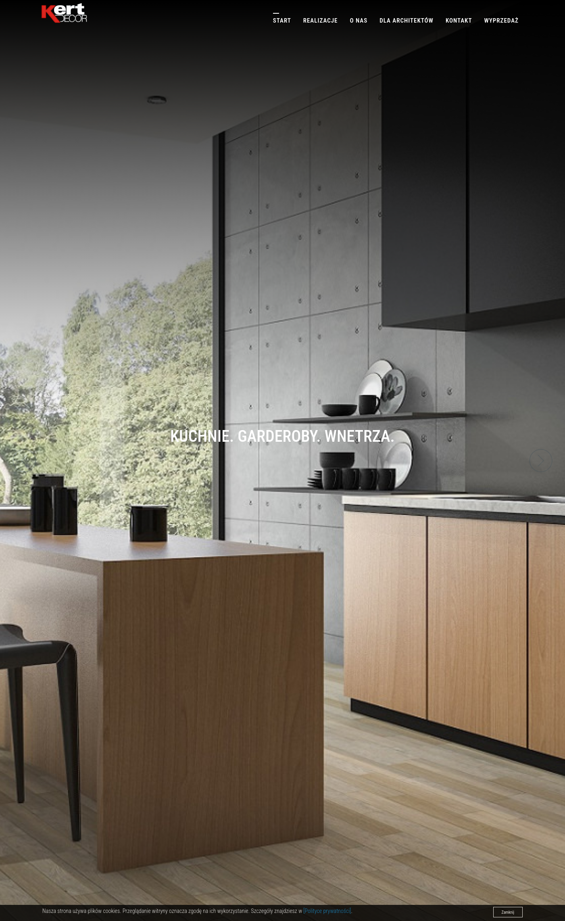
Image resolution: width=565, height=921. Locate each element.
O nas (358, 20)
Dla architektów (406, 20)
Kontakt (459, 20)
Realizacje (320, 20)
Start (282, 20)
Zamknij (508, 912)
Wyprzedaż (501, 20)
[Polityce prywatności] (327, 911)
